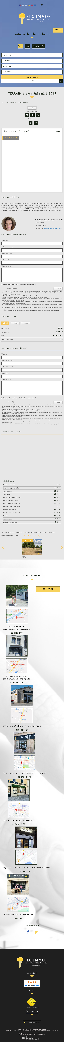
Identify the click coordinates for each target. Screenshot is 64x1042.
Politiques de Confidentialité (27, 310)
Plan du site (8, 1030)
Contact (47, 589)
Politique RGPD (54, 1030)
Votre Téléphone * (7, 253)
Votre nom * (5, 240)
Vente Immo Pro (38, 46)
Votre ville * (5, 260)
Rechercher (32, 77)
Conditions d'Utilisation (42, 310)
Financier (25, 323)
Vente (20, 46)
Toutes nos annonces (45, 1030)
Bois (8, 102)
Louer (28, 46)
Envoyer (58, 289)
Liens (35, 1030)
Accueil (3, 102)
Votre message (6, 266)
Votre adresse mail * (7, 247)
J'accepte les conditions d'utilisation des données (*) (19, 284)
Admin (38, 1030)
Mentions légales (16, 1030)
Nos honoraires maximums (27, 1030)
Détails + (15, 323)
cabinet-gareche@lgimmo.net (53, 228)
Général (5, 323)
